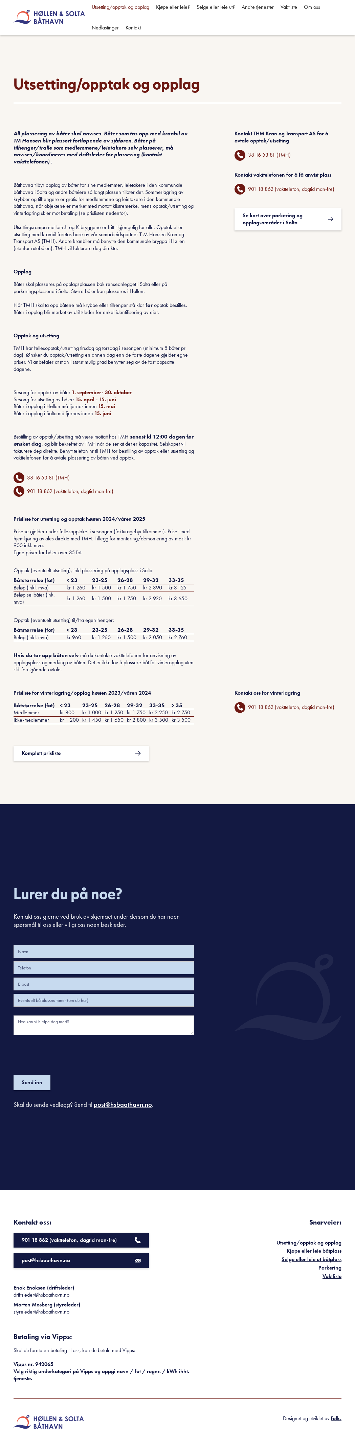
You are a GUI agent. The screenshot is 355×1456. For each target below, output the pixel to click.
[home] (49, 18)
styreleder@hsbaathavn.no (41, 1311)
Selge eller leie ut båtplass (311, 1259)
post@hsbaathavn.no (123, 1104)
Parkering (329, 1267)
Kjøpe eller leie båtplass (314, 1250)
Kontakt (133, 27)
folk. (336, 1418)
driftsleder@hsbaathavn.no (41, 1294)
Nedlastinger (105, 27)
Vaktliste (332, 1276)
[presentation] (65, 1053)
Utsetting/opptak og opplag (308, 1242)
